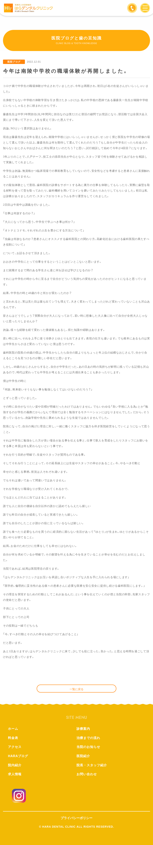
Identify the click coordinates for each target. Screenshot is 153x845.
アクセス (15, 747)
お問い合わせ (86, 774)
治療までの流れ (88, 738)
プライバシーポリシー (76, 818)
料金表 (13, 738)
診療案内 (83, 728)
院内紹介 (15, 765)
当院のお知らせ (88, 747)
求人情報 (15, 774)
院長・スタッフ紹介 (91, 765)
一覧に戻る (76, 689)
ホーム (13, 728)
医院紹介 (83, 756)
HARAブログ (18, 756)
